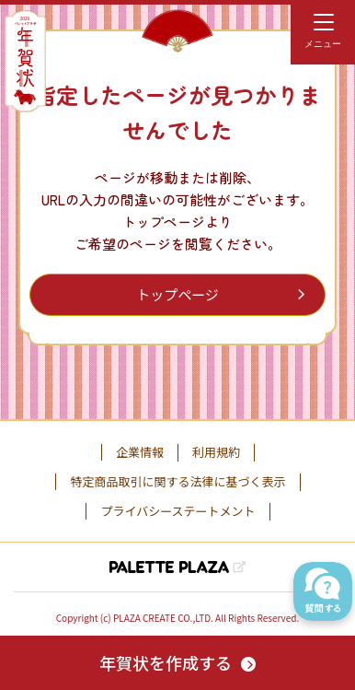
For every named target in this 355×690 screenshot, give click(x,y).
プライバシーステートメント (177, 511)
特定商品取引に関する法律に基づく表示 (177, 482)
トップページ (177, 294)
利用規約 (216, 452)
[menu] (323, 32)
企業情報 (140, 452)
